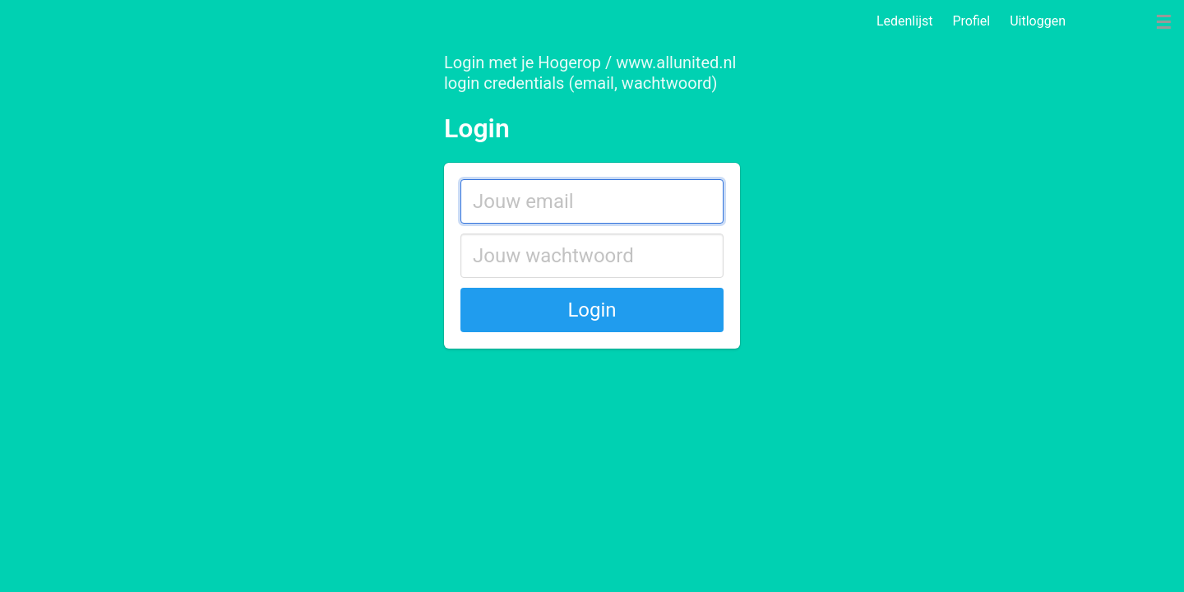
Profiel (971, 21)
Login (591, 309)
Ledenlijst (904, 21)
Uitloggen (1038, 21)
